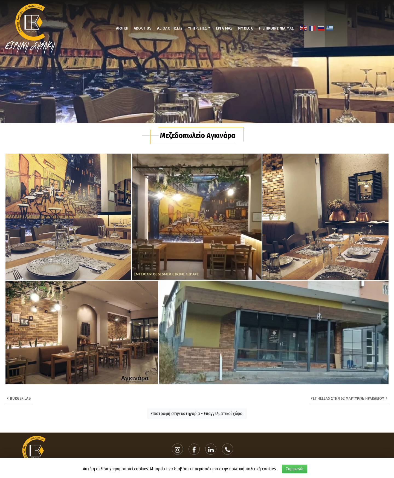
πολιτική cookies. (261, 468)
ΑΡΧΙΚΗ (122, 28)
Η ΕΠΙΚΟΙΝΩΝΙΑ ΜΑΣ (276, 28)
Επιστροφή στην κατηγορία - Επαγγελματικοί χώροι (197, 413)
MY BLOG (245, 28)
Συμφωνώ (294, 468)
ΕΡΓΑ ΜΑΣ (224, 28)
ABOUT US (143, 28)
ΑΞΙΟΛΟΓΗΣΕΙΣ (169, 28)
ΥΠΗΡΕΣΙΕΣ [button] (197, 28)
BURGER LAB (19, 398)
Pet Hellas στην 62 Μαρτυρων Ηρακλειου (349, 398)
